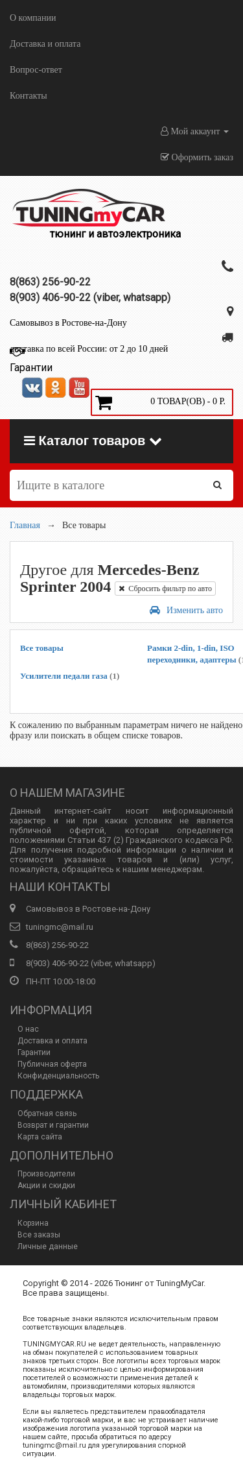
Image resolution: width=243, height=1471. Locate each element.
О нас (28, 1029)
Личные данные (47, 1246)
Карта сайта (39, 1136)
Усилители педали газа (69, 676)
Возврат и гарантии (53, 1125)
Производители (46, 1173)
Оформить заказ (197, 157)
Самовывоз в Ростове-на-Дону (68, 323)
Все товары (42, 648)
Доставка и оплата (45, 44)
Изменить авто (186, 610)
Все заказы (38, 1234)
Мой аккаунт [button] (195, 131)
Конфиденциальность (58, 1075)
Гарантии (34, 1052)
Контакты (28, 96)
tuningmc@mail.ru (59, 927)
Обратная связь (46, 1113)
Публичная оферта (52, 1064)
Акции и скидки (46, 1185)
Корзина (33, 1223)
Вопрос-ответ (36, 70)
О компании (33, 18)
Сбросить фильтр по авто (165, 588)
